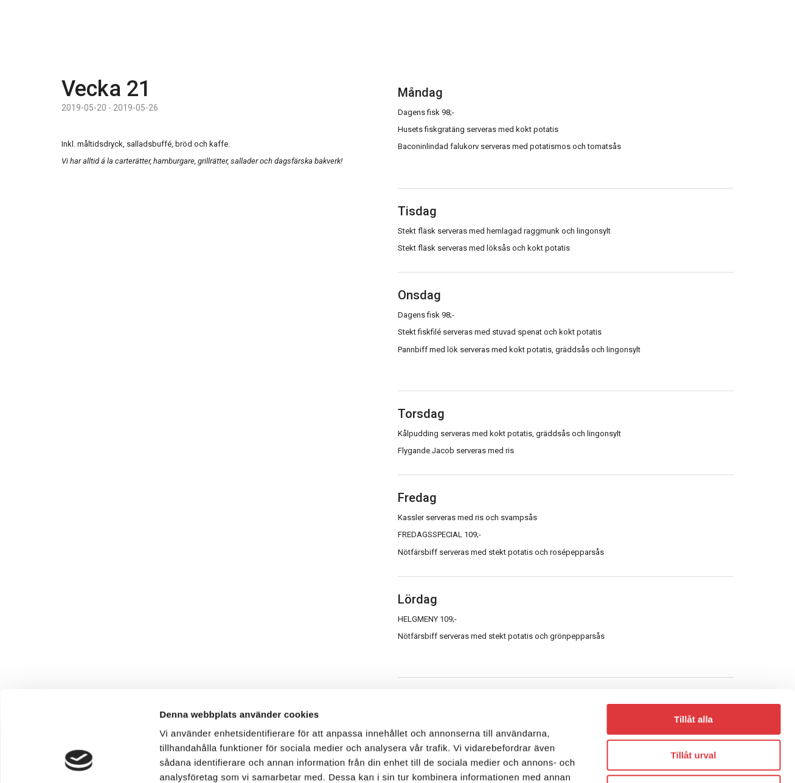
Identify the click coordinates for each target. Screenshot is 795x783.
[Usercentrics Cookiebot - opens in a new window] (79, 759)
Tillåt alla (693, 634)
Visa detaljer (661, 759)
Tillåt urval (694, 670)
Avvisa (693, 705)
